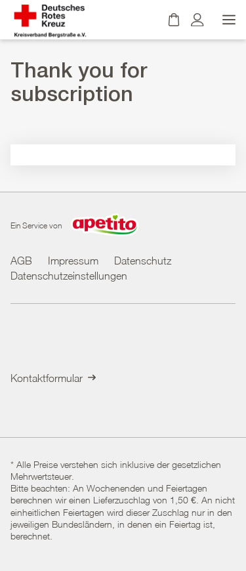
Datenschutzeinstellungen (68, 276)
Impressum (73, 260)
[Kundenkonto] (197, 19)
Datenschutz (142, 260)
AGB (21, 260)
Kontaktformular (53, 378)
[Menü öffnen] (228, 20)
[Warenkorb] (173, 19)
